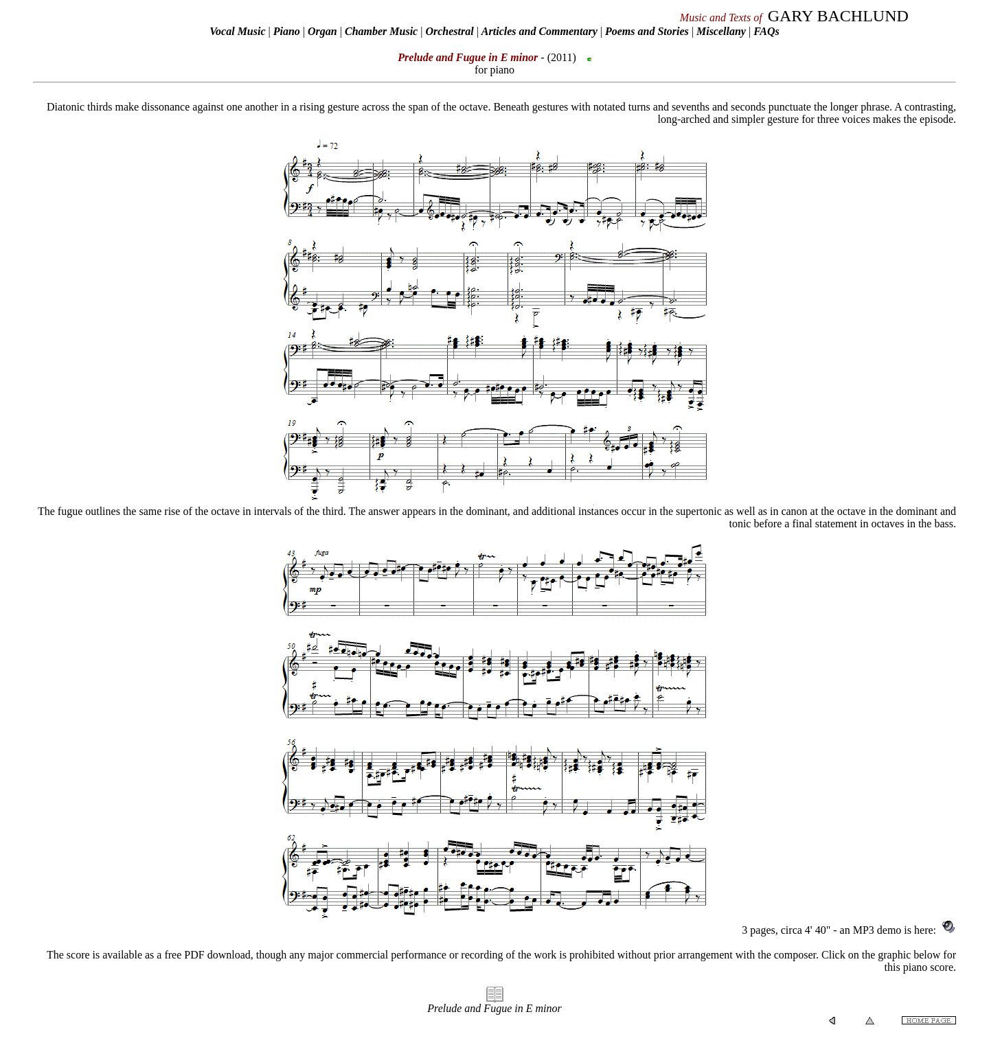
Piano (286, 31)
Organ (322, 31)
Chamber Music (381, 31)
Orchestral (450, 31)
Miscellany (721, 31)
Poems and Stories (647, 31)
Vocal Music (237, 31)
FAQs (766, 31)
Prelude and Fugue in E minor (494, 1008)
